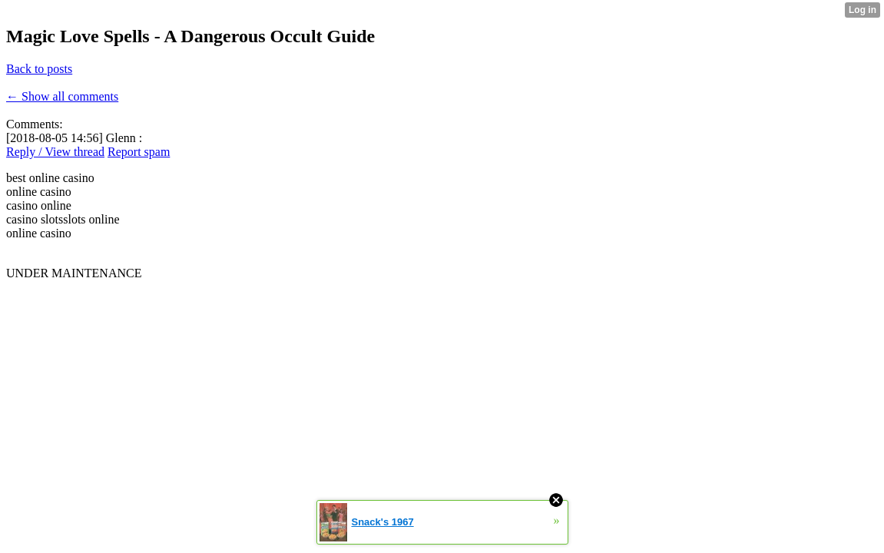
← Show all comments (62, 96)
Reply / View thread (55, 151)
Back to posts (39, 68)
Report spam (139, 151)
